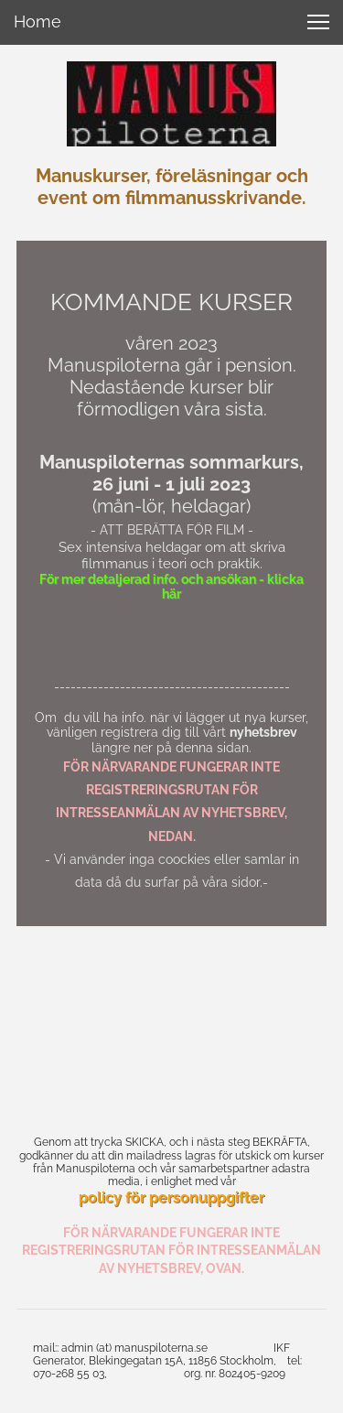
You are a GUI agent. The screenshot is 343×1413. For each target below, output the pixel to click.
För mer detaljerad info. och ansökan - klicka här (171, 587)
